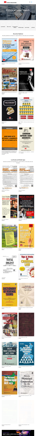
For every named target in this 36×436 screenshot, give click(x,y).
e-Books (33, 27)
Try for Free (6, 389)
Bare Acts (9, 26)
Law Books (3, 26)
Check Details (6, 433)
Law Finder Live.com (18, 14)
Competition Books (15, 27)
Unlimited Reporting (7, 418)
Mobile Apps (21, 27)
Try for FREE (6, 397)
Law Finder (27, 27)
